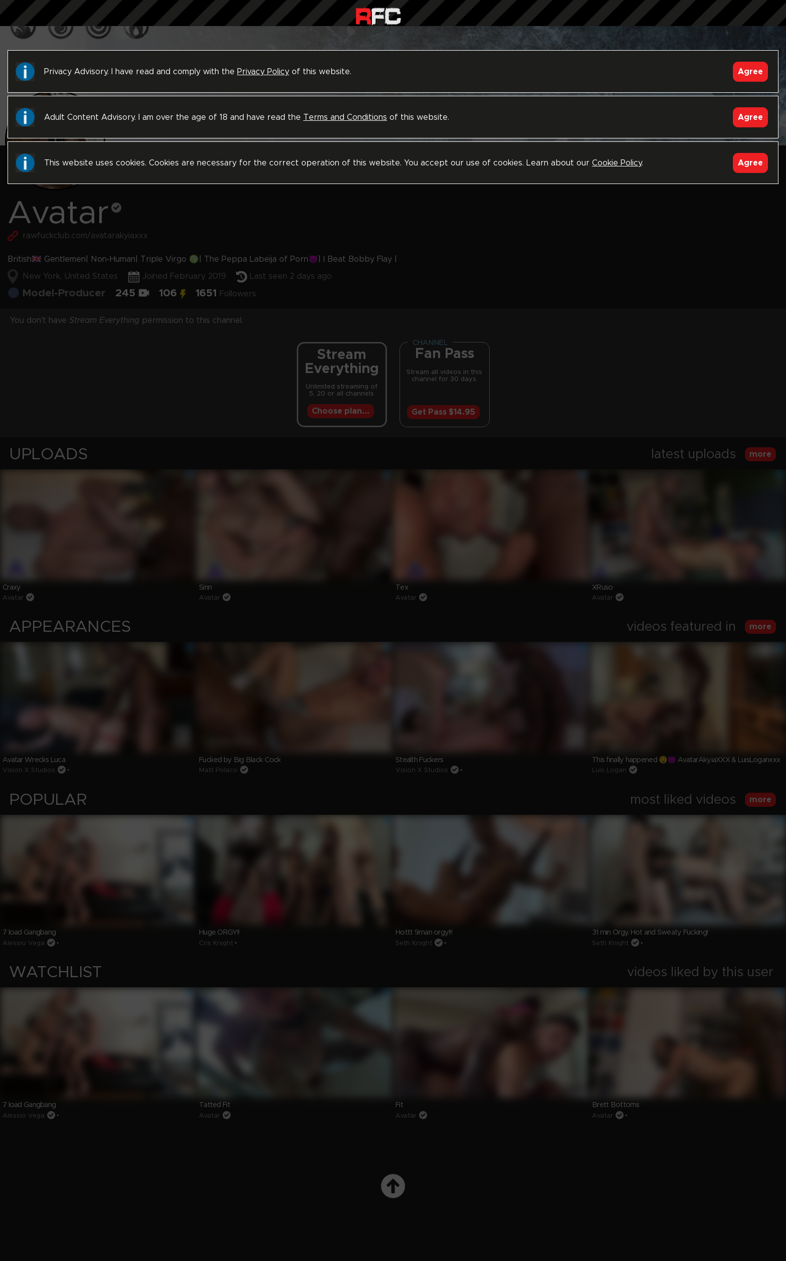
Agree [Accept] (750, 72)
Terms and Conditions (345, 117)
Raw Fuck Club (378, 15)
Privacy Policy (263, 72)
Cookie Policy (617, 163)
